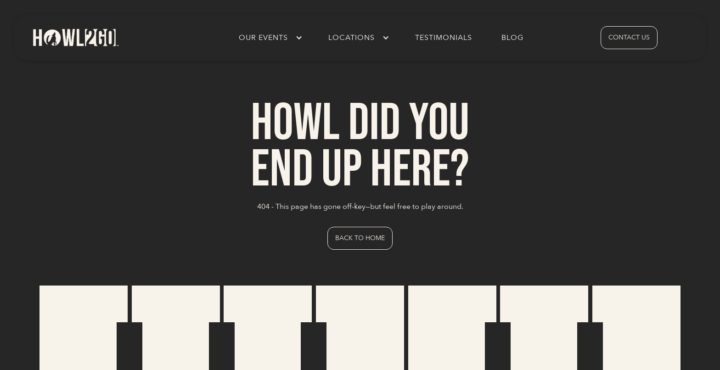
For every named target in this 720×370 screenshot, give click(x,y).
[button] (269, 38)
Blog (512, 38)
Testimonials (443, 38)
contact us (629, 37)
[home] (75, 37)
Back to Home (360, 238)
